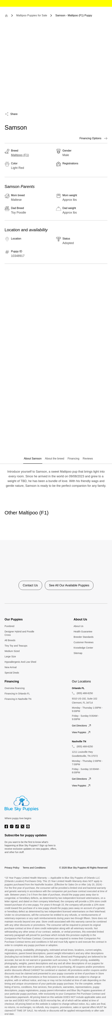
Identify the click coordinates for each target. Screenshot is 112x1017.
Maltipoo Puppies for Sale (31, 15)
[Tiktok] (17, 826)
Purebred (9, 626)
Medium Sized (12, 651)
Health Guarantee (83, 631)
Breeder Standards (84, 637)
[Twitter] (22, 826)
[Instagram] (11, 826)
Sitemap (78, 653)
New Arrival (11, 667)
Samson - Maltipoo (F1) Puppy (73, 15)
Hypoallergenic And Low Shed (20, 662)
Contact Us (30, 585)
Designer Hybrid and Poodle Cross (19, 633)
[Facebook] (6, 826)
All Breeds (10, 640)
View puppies (81, 732)
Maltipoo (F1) (20, 155)
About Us (78, 626)
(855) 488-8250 (85, 693)
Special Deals (12, 672)
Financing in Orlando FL (17, 693)
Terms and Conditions (34, 867)
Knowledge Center (83, 647)
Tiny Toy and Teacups (16, 645)
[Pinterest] (28, 826)
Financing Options (93, 138)
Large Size (10, 656)
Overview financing (15, 688)
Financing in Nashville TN (18, 699)
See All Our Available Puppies (69, 585)
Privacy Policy (12, 867)
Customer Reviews (83, 642)
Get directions (82, 726)
